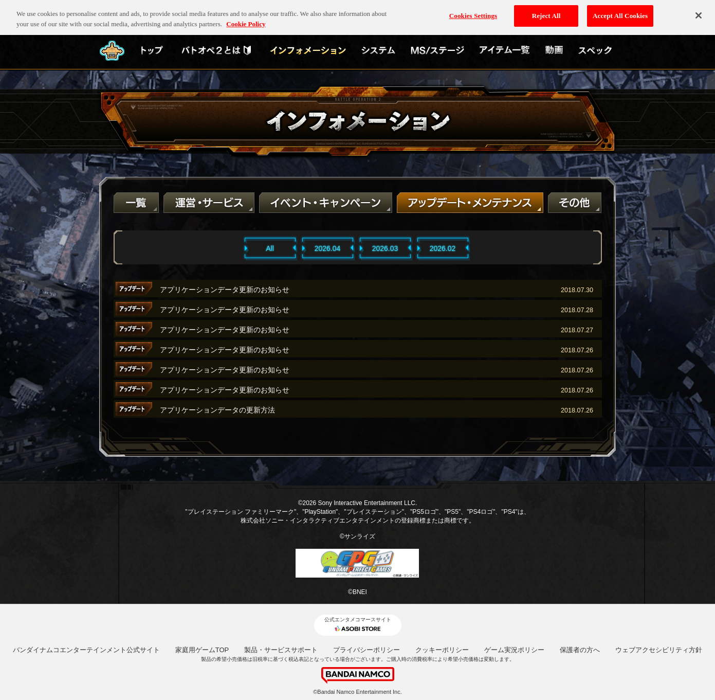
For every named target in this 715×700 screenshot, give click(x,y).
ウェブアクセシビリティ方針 (658, 650)
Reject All (546, 10)
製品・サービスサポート (281, 650)
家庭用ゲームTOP (202, 650)
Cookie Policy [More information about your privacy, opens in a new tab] (245, 19)
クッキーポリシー (442, 650)
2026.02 (443, 248)
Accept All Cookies (620, 10)
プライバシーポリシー (366, 650)
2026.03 (385, 248)
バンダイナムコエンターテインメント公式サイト (86, 650)
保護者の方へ (580, 650)
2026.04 (328, 248)
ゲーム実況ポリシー (514, 650)
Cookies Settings (473, 10)
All (270, 248)
